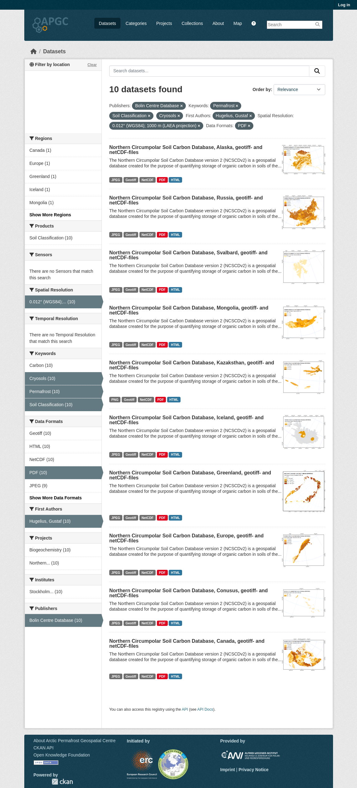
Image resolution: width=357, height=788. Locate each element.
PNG (115, 399)
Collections (192, 23)
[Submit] (317, 71)
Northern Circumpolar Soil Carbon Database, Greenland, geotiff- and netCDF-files (190, 475)
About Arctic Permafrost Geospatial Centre (75, 740)
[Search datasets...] (209, 71)
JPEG (115, 180)
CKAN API (44, 747)
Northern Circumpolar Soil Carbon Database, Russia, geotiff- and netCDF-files (186, 200)
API (185, 709)
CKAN (62, 781)
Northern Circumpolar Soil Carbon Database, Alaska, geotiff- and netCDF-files (185, 150)
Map (237, 23)
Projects (164, 23)
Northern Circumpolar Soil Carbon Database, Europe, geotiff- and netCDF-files (186, 538)
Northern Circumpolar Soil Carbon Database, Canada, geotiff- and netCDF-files (187, 643)
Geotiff (130, 180)
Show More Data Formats (56, 497)
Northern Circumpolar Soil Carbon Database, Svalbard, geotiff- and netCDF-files (188, 255)
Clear (92, 65)
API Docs (205, 709)
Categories (136, 23)
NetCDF (148, 180)
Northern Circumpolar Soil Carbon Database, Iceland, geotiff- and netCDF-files (186, 420)
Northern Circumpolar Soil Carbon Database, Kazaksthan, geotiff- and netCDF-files (191, 365)
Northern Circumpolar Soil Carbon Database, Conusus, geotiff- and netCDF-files (188, 593)
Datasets (107, 23)
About (218, 23)
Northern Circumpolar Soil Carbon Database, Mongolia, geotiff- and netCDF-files (188, 310)
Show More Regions (50, 214)
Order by (262, 89)
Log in (344, 4)
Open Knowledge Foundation (62, 754)
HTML (175, 180)
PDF (162, 180)
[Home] (34, 51)
